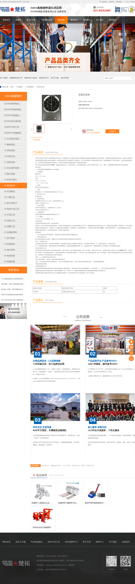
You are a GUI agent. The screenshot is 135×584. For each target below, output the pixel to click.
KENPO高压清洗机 (12, 121)
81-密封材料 (9, 250)
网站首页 (6, 542)
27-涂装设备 (9, 162)
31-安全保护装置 (11, 168)
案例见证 (74, 20)
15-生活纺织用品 (11, 139)
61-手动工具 (9, 215)
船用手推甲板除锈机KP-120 (96, 503)
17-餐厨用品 (9, 144)
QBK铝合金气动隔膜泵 (42, 527)
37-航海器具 (29, 87)
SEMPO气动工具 (11, 127)
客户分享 (87, 542)
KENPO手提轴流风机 (13, 115)
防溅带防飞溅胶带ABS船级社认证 (71, 503)
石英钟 (83, 465)
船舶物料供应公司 (16, 78)
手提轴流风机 (46, 20)
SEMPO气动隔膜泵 (12, 133)
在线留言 (111, 2)
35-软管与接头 (10, 180)
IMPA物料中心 (71, 542)
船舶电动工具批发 (31, 78)
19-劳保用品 (9, 150)
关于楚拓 (99, 20)
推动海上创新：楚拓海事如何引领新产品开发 (17, 290)
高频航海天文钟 (56, 465)
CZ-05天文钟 (66, 465)
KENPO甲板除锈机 (12, 109)
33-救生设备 (9, 174)
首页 (12, 87)
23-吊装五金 (9, 156)
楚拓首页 (6, 20)
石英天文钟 (40, 87)
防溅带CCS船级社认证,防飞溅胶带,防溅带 (48, 503)
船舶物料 (61, 20)
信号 (53, 165)
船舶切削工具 (44, 78)
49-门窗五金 (9, 197)
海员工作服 (55, 78)
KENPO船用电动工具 (13, 104)
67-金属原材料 (10, 232)
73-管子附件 (9, 238)
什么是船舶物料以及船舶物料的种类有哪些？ (17, 279)
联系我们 (112, 20)
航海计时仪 (75, 465)
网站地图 (119, 2)
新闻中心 (100, 542)
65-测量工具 (9, 226)
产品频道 (19, 87)
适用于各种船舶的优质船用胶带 (12, 295)
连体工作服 (21, 542)
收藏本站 (104, 2)
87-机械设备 (9, 261)
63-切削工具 (9, 220)
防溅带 (18, 20)
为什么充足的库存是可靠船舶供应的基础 (15, 300)
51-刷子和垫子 (10, 203)
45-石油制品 (9, 191)
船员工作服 (31, 20)
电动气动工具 (54, 542)
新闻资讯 (87, 20)
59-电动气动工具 (11, 209)
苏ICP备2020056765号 (75, 561)
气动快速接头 (37, 542)
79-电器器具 (9, 244)
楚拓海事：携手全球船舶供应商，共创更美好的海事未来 (20, 285)
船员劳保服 (65, 78)
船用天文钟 (90, 465)
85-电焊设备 (9, 256)
